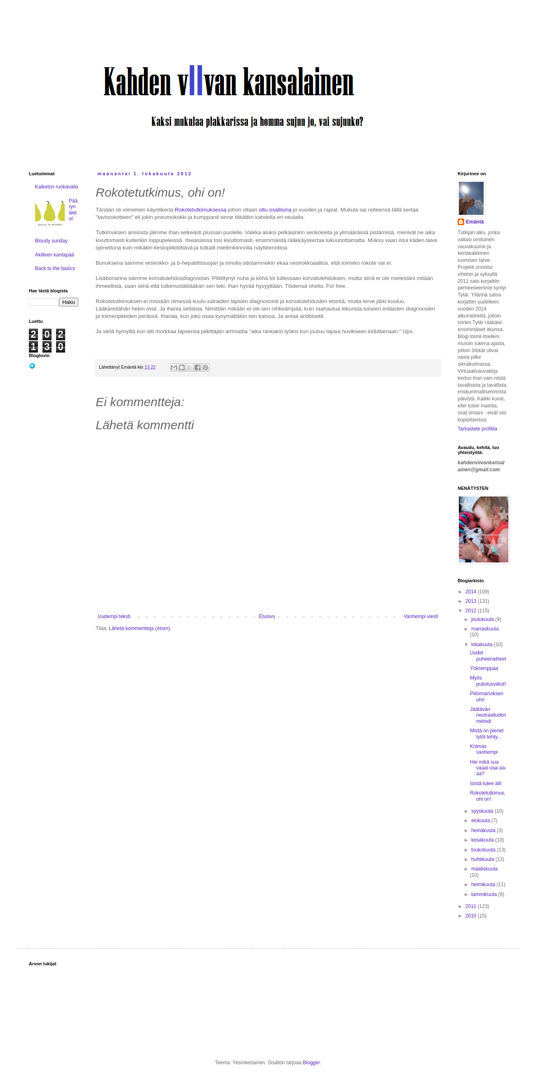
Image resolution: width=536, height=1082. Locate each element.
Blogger (311, 1063)
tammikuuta (484, 894)
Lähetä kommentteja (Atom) (139, 628)
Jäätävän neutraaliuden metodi (488, 715)
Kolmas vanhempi (484, 749)
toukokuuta (484, 850)
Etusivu (267, 616)
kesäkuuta (483, 840)
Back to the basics (55, 268)
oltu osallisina (275, 210)
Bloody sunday (51, 241)
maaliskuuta (484, 869)
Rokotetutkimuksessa (200, 210)
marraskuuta (485, 629)
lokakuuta (482, 644)
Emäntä (475, 222)
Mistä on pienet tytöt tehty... (486, 733)
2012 (471, 611)
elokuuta (481, 820)
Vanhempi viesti (421, 616)
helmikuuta (483, 884)
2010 (471, 916)
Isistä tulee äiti (485, 783)
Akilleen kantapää (54, 255)
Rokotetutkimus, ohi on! (487, 796)
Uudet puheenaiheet (488, 655)
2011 (471, 906)
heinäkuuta (484, 830)
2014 (471, 592)
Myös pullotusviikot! (488, 681)
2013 (471, 601)
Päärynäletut (73, 209)
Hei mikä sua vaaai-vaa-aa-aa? (488, 768)
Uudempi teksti (114, 616)
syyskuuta (483, 811)
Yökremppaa (484, 668)
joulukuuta (483, 619)
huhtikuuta (483, 859)
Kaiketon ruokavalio (56, 187)
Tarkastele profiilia (477, 429)
